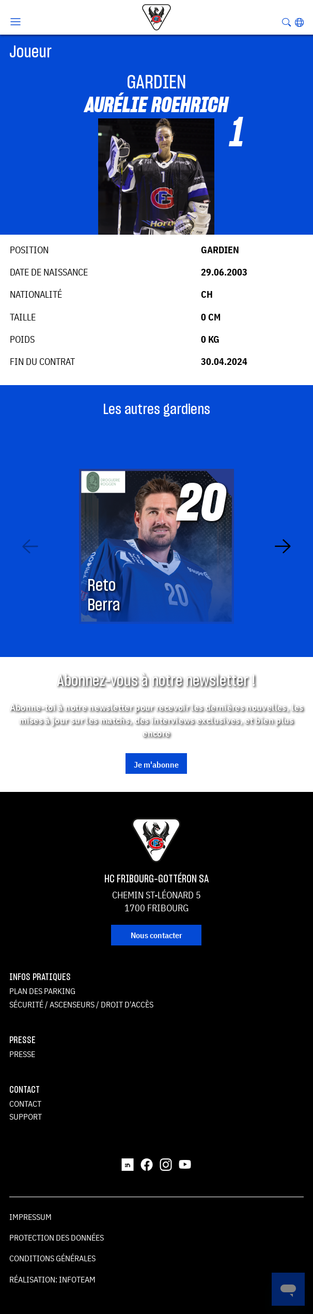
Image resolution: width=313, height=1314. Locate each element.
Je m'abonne (156, 764)
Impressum (30, 1217)
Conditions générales (52, 1258)
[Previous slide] (30, 546)
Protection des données (56, 1237)
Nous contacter (156, 935)
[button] (299, 22)
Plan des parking (42, 991)
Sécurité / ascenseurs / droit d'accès (81, 1004)
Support (25, 1116)
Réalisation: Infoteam (52, 1279)
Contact (25, 1103)
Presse (22, 1054)
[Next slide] (282, 546)
